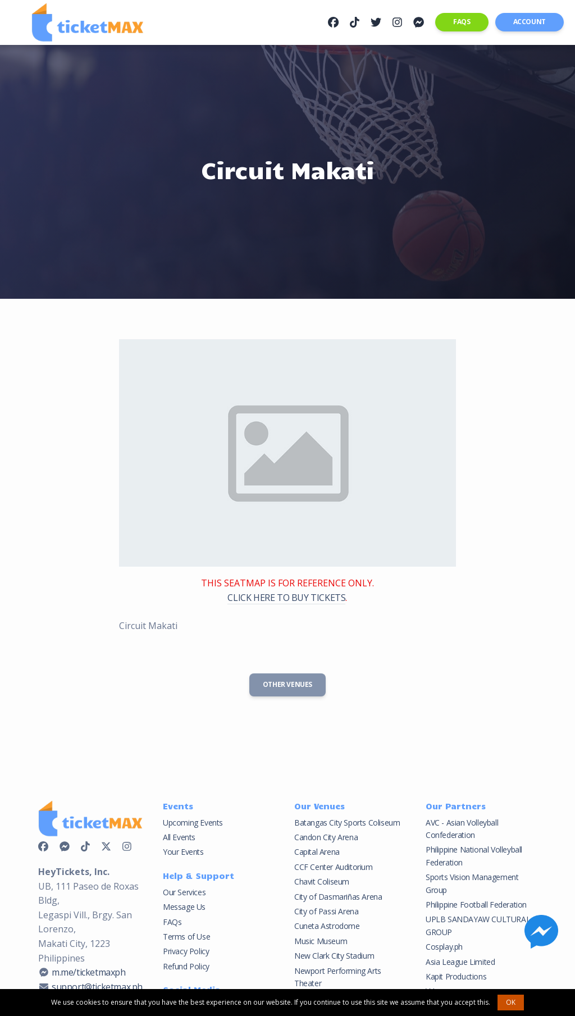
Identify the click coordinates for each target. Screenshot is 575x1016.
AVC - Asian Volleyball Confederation (462, 828)
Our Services (184, 892)
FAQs (461, 21)
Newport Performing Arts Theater (337, 976)
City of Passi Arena (326, 911)
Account (529, 21)
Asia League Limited (460, 961)
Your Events (183, 851)
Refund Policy (186, 966)
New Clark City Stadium (334, 955)
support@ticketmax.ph (97, 987)
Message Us (184, 906)
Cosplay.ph (444, 946)
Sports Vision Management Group (472, 883)
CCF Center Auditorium (333, 867)
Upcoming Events (193, 822)
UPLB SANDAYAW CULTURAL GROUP (478, 925)
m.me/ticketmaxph (89, 972)
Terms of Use (186, 936)
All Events (179, 837)
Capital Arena (317, 851)
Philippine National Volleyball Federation (474, 855)
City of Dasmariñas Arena (338, 896)
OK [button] (510, 1002)
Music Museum (320, 941)
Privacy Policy (186, 951)
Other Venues (287, 684)
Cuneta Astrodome (327, 926)
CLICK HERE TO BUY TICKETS (286, 597)
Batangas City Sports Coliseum (347, 822)
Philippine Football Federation (476, 904)
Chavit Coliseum (321, 881)
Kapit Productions (456, 976)
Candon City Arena (326, 837)
